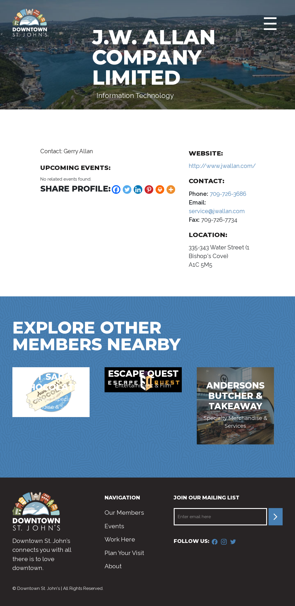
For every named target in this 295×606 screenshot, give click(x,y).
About (113, 566)
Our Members (124, 512)
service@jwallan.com (217, 211)
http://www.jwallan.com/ (222, 165)
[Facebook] (116, 189)
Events (114, 526)
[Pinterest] (149, 189)
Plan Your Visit (124, 552)
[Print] (160, 189)
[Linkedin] (138, 189)
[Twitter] (127, 189)
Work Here (120, 539)
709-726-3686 (227, 193)
